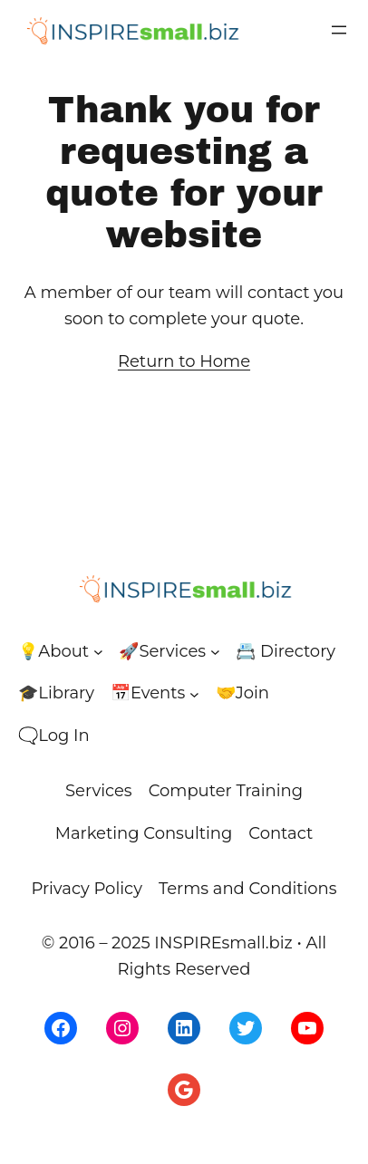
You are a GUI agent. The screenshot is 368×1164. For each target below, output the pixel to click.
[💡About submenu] (98, 652)
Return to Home (184, 361)
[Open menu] (339, 30)
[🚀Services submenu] (215, 652)
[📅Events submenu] (194, 693)
